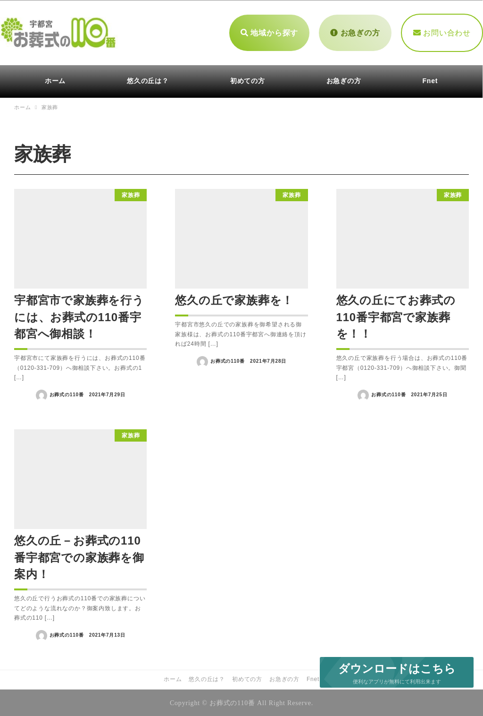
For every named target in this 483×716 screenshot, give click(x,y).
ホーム (173, 678)
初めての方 (247, 678)
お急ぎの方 (355, 32)
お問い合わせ (442, 32)
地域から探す (269, 32)
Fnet (313, 678)
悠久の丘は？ (207, 678)
